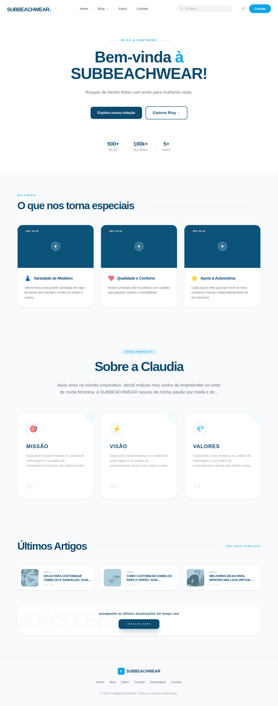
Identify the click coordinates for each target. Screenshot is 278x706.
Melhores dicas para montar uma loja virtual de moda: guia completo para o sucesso (232, 581)
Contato (142, 8)
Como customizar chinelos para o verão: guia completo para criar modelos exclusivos (149, 581)
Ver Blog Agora (139, 624)
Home (84, 8)
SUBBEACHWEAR (139, 671)
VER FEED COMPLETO (243, 546)
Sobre (123, 8)
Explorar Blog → (166, 113)
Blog (103, 8)
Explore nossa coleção (116, 113)
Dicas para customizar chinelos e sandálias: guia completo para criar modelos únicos (66, 581)
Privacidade (158, 682)
